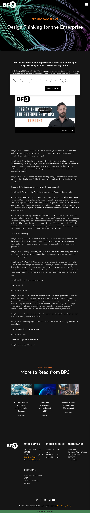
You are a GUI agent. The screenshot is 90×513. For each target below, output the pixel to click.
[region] (45, 84)
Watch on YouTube (67, 130)
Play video (45, 110)
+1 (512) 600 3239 (33, 460)
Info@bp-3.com (30, 457)
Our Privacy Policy (64, 506)
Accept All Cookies (53, 88)
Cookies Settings (44, 511)
